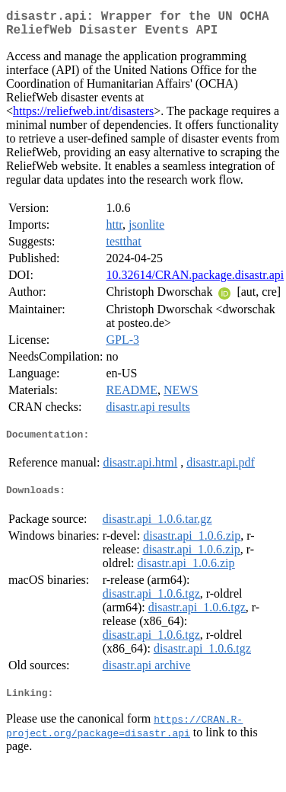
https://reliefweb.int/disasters (83, 117)
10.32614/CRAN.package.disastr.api (195, 280)
